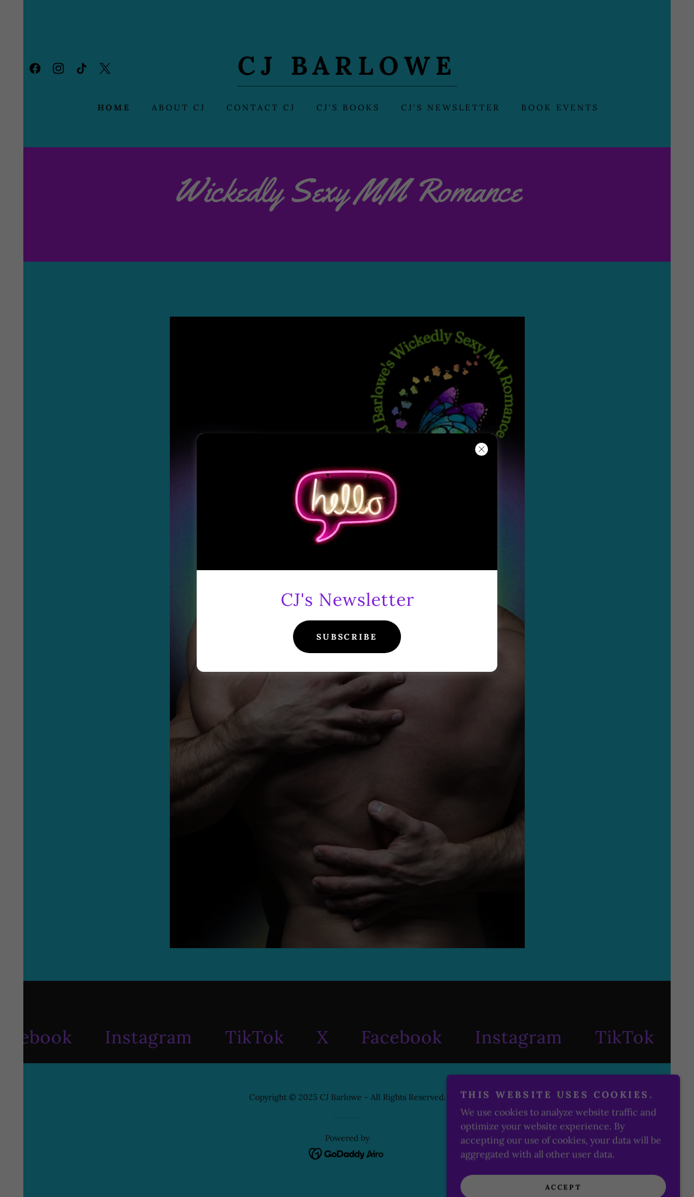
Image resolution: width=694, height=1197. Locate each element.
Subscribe (347, 637)
